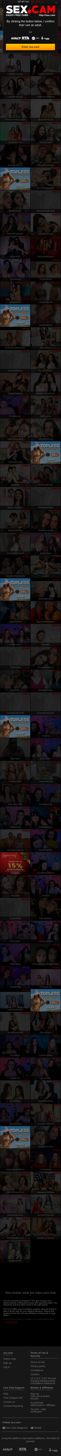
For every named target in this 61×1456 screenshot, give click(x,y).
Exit (30, 32)
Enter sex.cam (30, 46)
